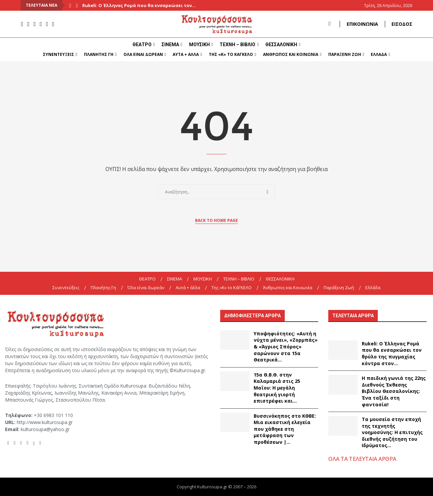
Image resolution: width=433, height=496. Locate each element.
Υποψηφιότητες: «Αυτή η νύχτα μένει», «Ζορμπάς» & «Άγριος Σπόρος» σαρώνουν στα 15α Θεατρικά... (286, 346)
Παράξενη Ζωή (344, 54)
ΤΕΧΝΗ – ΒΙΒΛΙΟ (237, 44)
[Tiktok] (53, 24)
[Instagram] (28, 24)
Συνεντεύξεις (58, 54)
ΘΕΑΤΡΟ (142, 44)
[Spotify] (40, 24)
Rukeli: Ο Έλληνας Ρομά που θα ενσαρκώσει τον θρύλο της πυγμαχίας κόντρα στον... (392, 353)
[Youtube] (34, 24)
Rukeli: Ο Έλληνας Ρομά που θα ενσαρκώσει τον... (139, 5)
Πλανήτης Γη (98, 54)
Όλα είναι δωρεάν (143, 54)
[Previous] (70, 5)
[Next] (77, 5)
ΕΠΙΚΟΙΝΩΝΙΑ (362, 24)
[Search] (329, 24)
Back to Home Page (216, 220)
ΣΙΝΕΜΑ (170, 44)
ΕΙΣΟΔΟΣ (402, 24)
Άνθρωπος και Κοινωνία (290, 54)
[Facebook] (22, 24)
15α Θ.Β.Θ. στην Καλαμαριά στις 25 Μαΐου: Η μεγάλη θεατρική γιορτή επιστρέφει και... (277, 387)
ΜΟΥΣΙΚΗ (199, 44)
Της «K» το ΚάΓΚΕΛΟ (231, 54)
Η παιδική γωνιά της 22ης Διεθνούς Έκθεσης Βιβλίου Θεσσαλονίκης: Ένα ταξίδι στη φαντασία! (394, 391)
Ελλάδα (379, 54)
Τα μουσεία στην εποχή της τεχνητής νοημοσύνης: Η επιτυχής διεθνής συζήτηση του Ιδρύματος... (392, 432)
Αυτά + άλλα (186, 54)
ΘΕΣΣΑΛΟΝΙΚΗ (281, 44)
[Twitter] (47, 24)
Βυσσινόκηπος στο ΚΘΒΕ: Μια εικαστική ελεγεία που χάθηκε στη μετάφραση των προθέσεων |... (285, 429)
